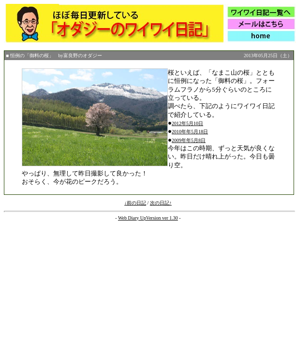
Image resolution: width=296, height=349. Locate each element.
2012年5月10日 (187, 123)
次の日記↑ (161, 203)
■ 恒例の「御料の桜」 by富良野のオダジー (54, 55)
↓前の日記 (135, 203)
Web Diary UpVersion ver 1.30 (148, 218)
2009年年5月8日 (189, 140)
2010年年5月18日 (190, 131)
